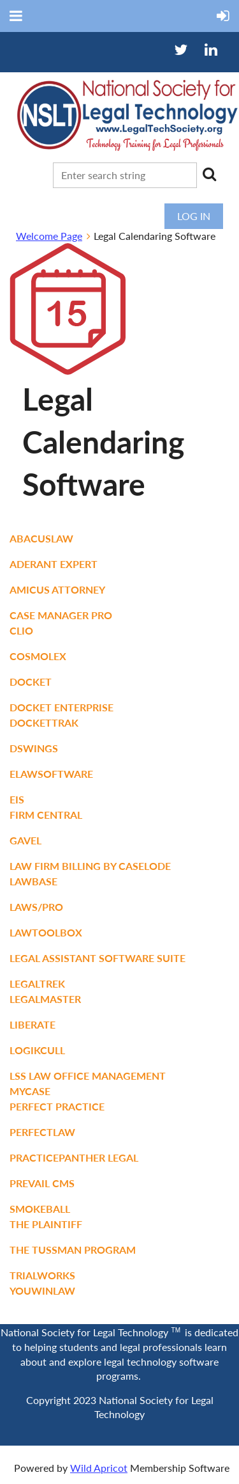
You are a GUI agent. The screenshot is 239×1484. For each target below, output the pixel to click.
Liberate (32, 1024)
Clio (21, 630)
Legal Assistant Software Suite (97, 958)
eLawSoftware (51, 774)
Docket (31, 681)
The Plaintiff (46, 1224)
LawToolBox (46, 932)
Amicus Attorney (57, 589)
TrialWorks (42, 1275)
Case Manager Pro (61, 615)
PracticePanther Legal (74, 1157)
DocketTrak (44, 722)
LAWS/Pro (36, 907)
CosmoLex (38, 656)
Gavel (25, 840)
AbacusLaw (41, 538)
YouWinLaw (42, 1290)
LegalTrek (37, 983)
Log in (193, 216)
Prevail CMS (42, 1183)
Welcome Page (49, 236)
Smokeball (40, 1209)
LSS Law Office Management (88, 1076)
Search (209, 174)
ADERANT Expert (54, 564)
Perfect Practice (57, 1106)
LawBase (33, 881)
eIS (17, 799)
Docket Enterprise (61, 707)
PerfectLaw (42, 1132)
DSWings (34, 748)
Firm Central (46, 815)
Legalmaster (45, 999)
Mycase (30, 1091)
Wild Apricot (98, 1468)
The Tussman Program (73, 1249)
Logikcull (37, 1050)
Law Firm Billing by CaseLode (90, 866)
